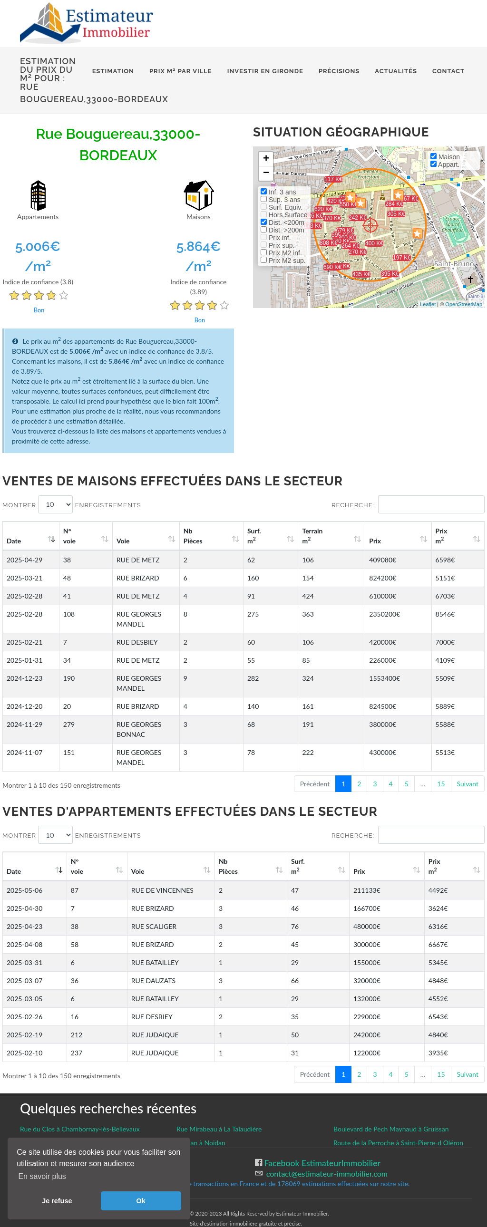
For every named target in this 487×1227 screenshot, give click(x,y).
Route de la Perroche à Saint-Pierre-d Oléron (398, 1103)
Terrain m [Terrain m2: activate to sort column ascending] (346, 536)
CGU (29, 1133)
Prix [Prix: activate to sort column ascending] (396, 541)
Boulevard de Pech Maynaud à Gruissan (390, 1089)
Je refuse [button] (57, 1201)
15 (441, 744)
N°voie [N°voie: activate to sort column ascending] (74, 536)
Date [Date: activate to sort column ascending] (14, 541)
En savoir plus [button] (42, 1176)
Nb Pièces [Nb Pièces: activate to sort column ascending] (247, 536)
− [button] (266, 173)
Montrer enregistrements (71, 504)
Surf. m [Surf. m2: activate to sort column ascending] (298, 536)
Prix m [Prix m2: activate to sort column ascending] (451, 536)
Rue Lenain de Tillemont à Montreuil (72, 1103)
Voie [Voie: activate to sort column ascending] (117, 541)
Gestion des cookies (57, 1123)
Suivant (467, 744)
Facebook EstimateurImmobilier (321, 1123)
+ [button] (266, 159)
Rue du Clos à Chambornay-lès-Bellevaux (80, 1089)
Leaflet (428, 304)
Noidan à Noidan (200, 1103)
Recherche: (408, 504)
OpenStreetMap (463, 304)
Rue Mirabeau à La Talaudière (219, 1089)
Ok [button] (141, 1201)
